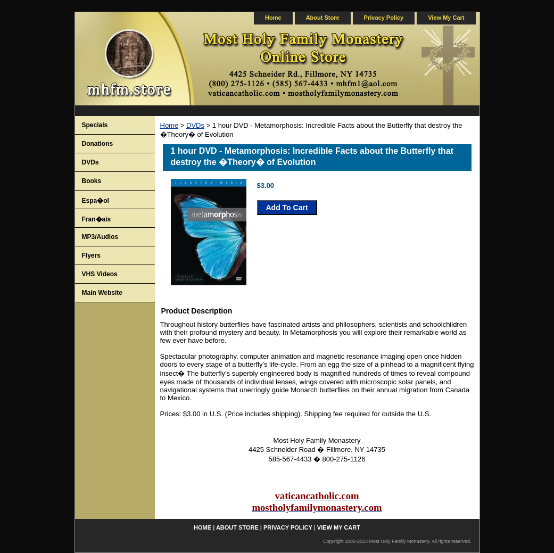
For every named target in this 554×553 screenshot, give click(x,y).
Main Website (102, 292)
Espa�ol (95, 200)
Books (92, 181)
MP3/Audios (100, 237)
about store (323, 17)
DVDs (195, 125)
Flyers (91, 255)
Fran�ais (96, 219)
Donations (97, 143)
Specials (95, 125)
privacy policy (384, 17)
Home (169, 125)
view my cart (446, 17)
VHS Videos (100, 274)
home (273, 17)
